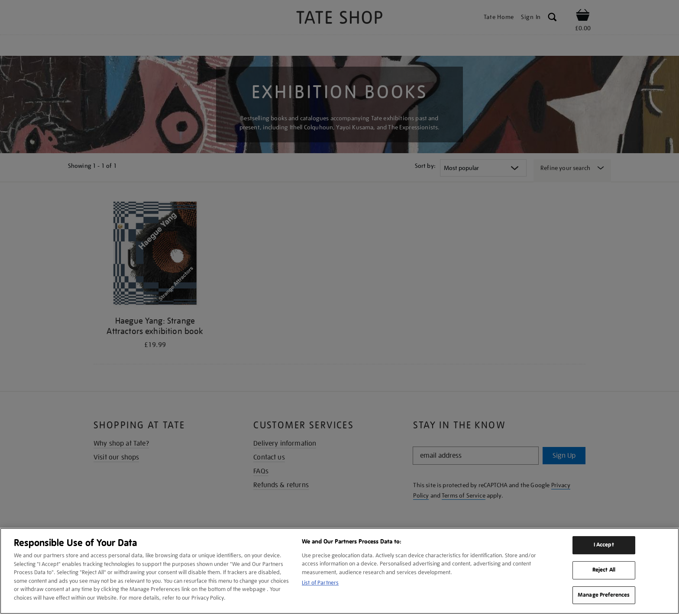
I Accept (604, 545)
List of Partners (320, 582)
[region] (339, 571)
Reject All (603, 570)
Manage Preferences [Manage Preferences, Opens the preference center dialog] (604, 595)
